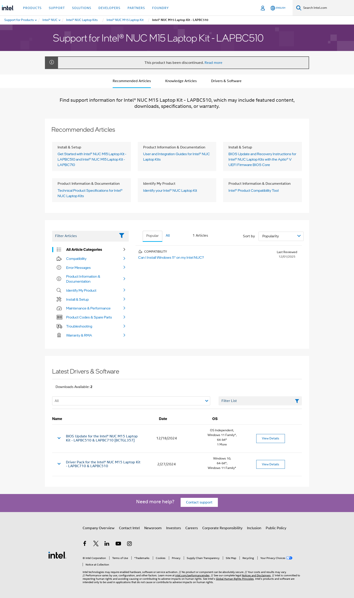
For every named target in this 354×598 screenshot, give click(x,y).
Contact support (199, 502)
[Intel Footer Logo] (57, 555)
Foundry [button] (160, 8)
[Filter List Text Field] (84, 236)
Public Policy (276, 528)
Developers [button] (109, 8)
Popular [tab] (152, 235)
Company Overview (98, 528)
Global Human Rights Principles (235, 578)
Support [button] (57, 8)
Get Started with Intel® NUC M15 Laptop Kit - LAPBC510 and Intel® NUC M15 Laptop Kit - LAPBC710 (92, 159)
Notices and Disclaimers (256, 575)
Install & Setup (77, 299)
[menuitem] (50, 20)
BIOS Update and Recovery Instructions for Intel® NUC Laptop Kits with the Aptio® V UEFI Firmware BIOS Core (262, 159)
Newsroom (153, 528)
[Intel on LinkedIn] (107, 544)
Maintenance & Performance (88, 308)
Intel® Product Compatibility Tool (253, 190)
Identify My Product (81, 290)
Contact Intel (129, 528)
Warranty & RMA (79, 335)
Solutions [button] (81, 8)
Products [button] (32, 8)
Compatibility (76, 258)
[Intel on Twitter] (96, 544)
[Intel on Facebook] (84, 544)
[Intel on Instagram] (129, 544)
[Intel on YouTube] (118, 544)
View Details (270, 438)
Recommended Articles (132, 81)
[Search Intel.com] (327, 8)
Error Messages (78, 267)
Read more (213, 62)
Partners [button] (136, 8)
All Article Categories (84, 249)
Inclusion (254, 528)
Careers (191, 528)
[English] (277, 8)
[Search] (298, 8)
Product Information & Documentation (83, 279)
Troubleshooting (79, 326)
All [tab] (168, 235)
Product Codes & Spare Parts (89, 317)
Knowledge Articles (181, 81)
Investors (173, 528)
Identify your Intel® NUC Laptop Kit (170, 190)
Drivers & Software (226, 81)
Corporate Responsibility (222, 528)
